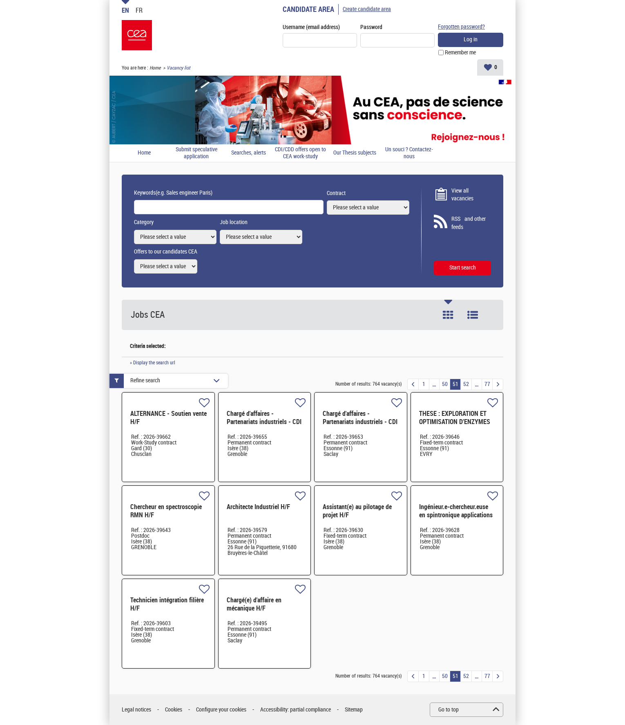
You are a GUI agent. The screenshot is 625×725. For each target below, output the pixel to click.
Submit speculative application (196, 153)
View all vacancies (462, 194)
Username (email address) (311, 27)
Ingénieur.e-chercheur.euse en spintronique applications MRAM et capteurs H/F (456, 515)
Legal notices (136, 709)
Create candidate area (367, 9)
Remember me (460, 52)
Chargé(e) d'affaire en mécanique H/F (254, 604)
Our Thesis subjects (354, 153)
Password (371, 27)
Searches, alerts (248, 153)
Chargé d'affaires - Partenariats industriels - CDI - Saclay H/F (360, 422)
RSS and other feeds (468, 223)
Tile (448, 315)
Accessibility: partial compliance (295, 709)
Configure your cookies (221, 709)
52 (466, 384)
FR (139, 10)
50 (445, 384)
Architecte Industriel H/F (258, 507)
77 (487, 384)
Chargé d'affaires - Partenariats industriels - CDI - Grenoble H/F (264, 422)
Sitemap (354, 709)
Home (155, 68)
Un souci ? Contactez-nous (409, 153)
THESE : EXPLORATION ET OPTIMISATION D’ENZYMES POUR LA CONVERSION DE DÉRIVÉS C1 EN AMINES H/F (456, 426)
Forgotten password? (461, 26)
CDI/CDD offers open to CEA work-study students (300, 153)
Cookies (173, 709)
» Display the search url (152, 363)
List (473, 315)
